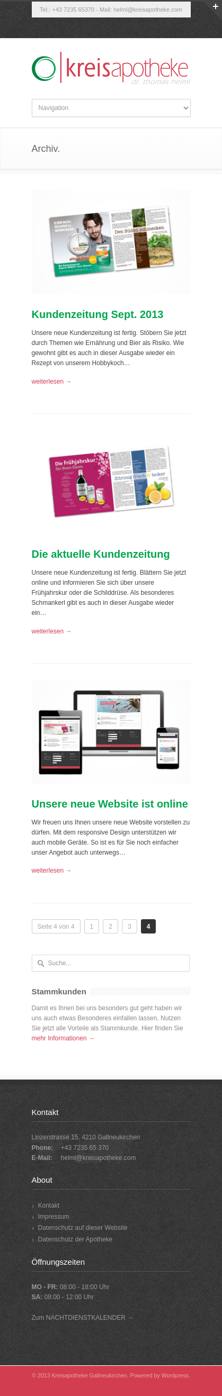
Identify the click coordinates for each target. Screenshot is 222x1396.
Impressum (53, 1216)
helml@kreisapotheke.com (147, 9)
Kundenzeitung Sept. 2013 (98, 314)
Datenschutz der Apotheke (75, 1239)
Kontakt (49, 1205)
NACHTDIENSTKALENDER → (90, 1317)
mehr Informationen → (63, 1038)
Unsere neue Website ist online (110, 804)
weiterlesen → (52, 381)
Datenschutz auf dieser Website (83, 1227)
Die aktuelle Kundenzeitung (101, 554)
